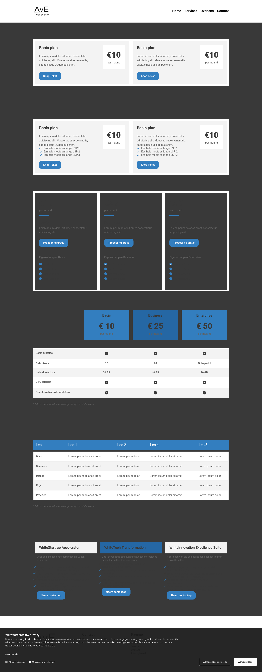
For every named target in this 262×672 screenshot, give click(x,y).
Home (176, 11)
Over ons (207, 11)
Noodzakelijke (15, 662)
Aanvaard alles (245, 662)
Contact (223, 11)
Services (190, 11)
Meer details (11, 654)
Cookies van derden (42, 662)
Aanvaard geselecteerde (215, 662)
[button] (50, 76)
